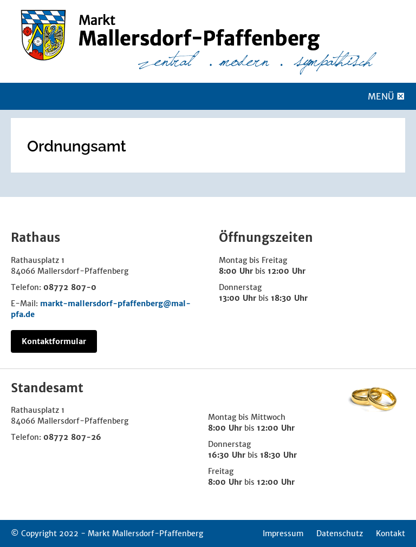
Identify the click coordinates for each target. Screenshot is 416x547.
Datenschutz (339, 533)
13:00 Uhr (237, 298)
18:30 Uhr (289, 298)
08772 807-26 (72, 437)
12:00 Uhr (287, 271)
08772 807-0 (69, 287)
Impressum (283, 533)
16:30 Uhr (226, 455)
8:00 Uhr (236, 271)
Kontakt (390, 533)
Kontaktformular (54, 341)
